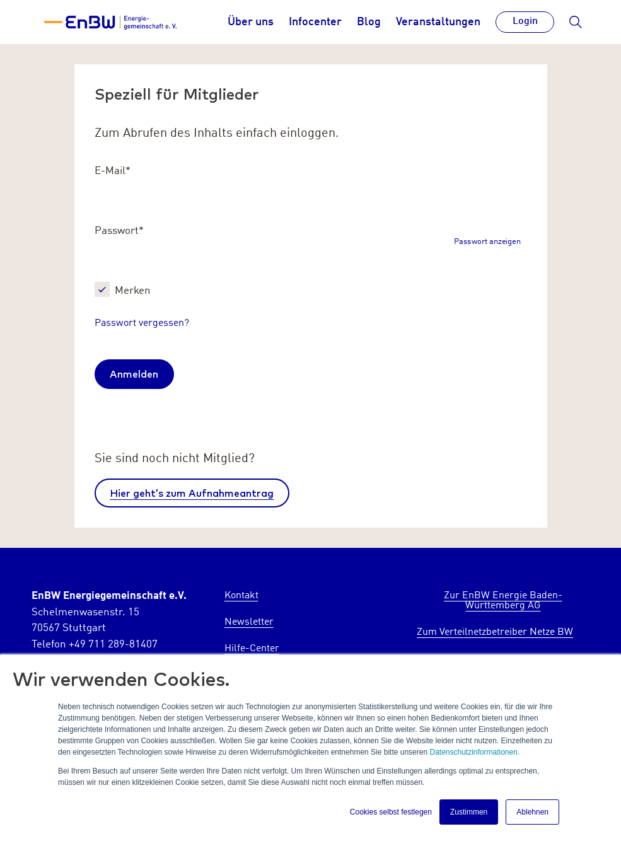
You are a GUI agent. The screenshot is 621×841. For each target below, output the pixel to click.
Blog (369, 22)
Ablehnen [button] (532, 812)
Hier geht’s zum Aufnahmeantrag (192, 493)
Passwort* (119, 231)
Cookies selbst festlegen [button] (391, 812)
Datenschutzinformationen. (474, 752)
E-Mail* (113, 171)
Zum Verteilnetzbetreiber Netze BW (495, 632)
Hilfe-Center (251, 649)
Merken (133, 291)
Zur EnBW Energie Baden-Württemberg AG (503, 601)
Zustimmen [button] (468, 812)
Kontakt (241, 596)
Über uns (251, 22)
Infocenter (315, 22)
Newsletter (249, 622)
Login (525, 21)
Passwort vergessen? (142, 323)
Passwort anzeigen (487, 242)
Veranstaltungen (438, 22)
